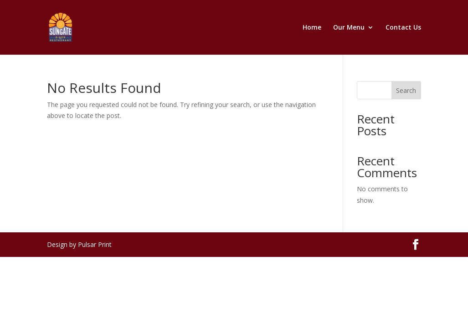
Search (406, 90)
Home (312, 27)
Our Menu (349, 27)
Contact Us (403, 27)
